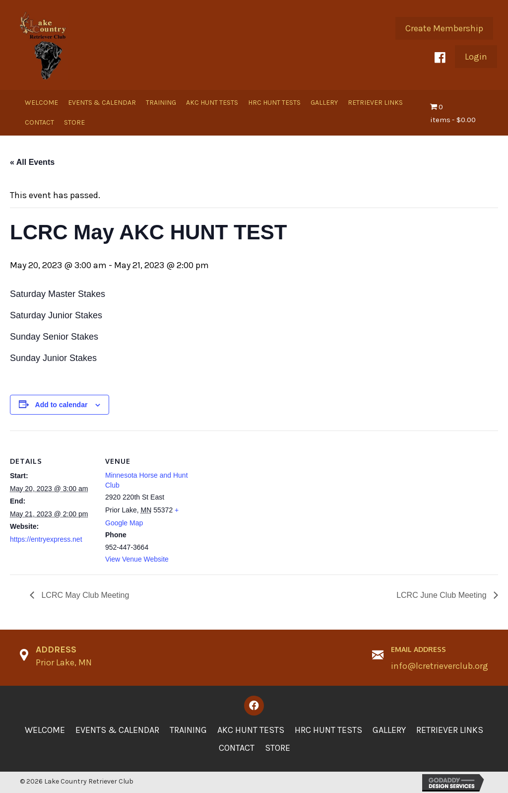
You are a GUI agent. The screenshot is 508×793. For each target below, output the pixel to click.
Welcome (45, 729)
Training (188, 729)
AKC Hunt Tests (250, 729)
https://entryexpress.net (46, 539)
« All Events (32, 162)
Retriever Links (449, 729)
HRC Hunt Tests (328, 729)
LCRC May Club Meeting (84, 595)
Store (277, 747)
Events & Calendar (117, 729)
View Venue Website (137, 559)
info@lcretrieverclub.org (439, 665)
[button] (444, 28)
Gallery (389, 729)
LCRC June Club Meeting (442, 595)
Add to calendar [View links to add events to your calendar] (61, 405)
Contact (236, 747)
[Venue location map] (252, 499)
